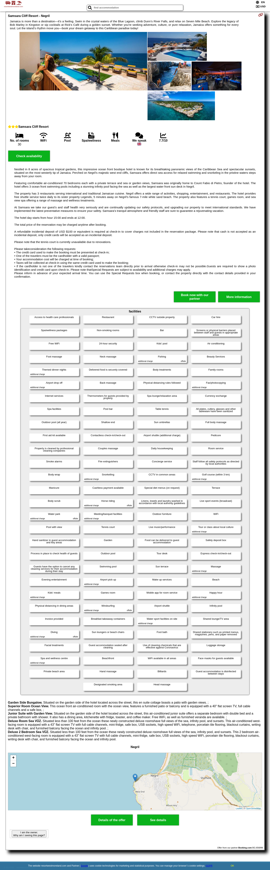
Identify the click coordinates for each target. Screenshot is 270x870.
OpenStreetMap (253, 808)
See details (158, 820)
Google (84, 865)
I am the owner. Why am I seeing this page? (29, 834)
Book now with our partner (194, 296)
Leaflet (239, 808)
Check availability (29, 156)
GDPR (209, 865)
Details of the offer (111, 820)
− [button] (13, 764)
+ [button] (13, 758)
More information (239, 297)
